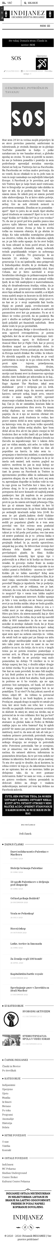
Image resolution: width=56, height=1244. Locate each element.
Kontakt (6, 1154)
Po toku (6, 1114)
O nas (5, 1145)
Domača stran (28, 40)
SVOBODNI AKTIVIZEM (36, 1014)
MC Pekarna (9, 1172)
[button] (45, 25)
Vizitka (6, 1150)
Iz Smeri (6, 1105)
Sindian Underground (14, 1177)
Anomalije (8, 1122)
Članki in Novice (11, 1070)
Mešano (6, 1110)
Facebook (20, 181)
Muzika (6, 1101)
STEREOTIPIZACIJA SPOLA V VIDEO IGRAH (36, 1041)
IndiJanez (7, 1168)
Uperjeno (7, 1093)
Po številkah (9, 1074)
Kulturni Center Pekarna (16, 1185)
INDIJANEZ (28, 13)
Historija (7, 1127)
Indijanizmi (8, 1088)
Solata (5, 1131)
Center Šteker (10, 1181)
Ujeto (5, 1097)
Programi (7, 1118)
